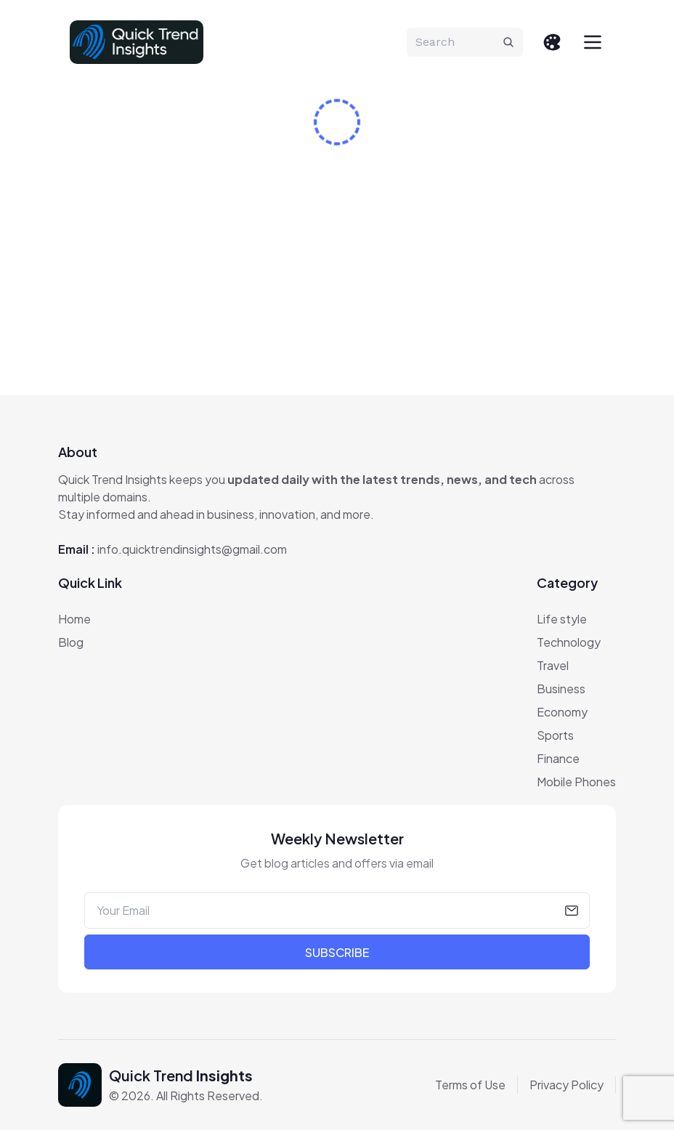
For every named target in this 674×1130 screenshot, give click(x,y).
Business (561, 688)
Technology (569, 642)
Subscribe (337, 952)
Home (74, 618)
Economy (562, 711)
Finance (558, 758)
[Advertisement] (337, 270)
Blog (71, 642)
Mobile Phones (576, 781)
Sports (555, 735)
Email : (172, 549)
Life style (562, 618)
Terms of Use (470, 1084)
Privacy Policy (566, 1084)
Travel (553, 665)
